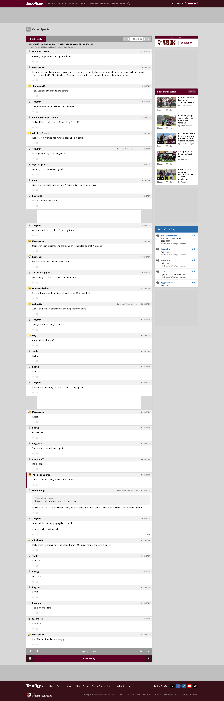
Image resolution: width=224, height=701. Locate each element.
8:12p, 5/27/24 (145, 86)
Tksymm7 (37, 101)
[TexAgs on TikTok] (195, 686)
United (115, 3)
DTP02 (174, 273)
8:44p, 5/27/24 (145, 351)
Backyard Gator (174, 238)
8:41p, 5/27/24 (145, 320)
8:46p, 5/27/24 (145, 459)
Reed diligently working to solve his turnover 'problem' (185, 119)
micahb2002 (38, 540)
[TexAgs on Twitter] (172, 686)
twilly (35, 351)
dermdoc (174, 251)
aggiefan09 (38, 459)
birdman (36, 603)
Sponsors (104, 3)
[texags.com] (34, 4)
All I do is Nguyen (41, 133)
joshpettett (38, 304)
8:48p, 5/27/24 (145, 491)
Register (180, 3)
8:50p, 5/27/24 (145, 519)
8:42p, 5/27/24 (145, 335)
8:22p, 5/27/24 (145, 288)
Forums (51, 3)
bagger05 (37, 196)
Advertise (70, 686)
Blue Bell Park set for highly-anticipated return (186, 100)
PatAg (35, 180)
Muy (34, 335)
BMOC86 (174, 262)
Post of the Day (166, 229)
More (122, 3)
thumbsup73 (38, 86)
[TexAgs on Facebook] (178, 686)
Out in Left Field (40, 51)
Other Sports (41, 29)
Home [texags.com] (51, 686)
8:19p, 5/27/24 (145, 257)
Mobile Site (121, 686)
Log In (172, 3)
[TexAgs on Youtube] (189, 686)
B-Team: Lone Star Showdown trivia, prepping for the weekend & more (186, 137)
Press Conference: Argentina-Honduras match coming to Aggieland (186, 174)
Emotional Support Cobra (45, 117)
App (130, 686)
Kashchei (37, 257)
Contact (86, 686)
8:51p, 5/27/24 (145, 540)
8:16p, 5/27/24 (145, 226)
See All (192, 91)
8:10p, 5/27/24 (145, 67)
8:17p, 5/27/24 (145, 241)
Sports (84, 3)
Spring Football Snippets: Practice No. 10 (186, 154)
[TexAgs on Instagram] (183, 686)
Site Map (110, 686)
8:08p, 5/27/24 (145, 52)
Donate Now (186, 43)
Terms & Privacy (98, 686)
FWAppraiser (38, 67)
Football (62, 3)
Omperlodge (38, 490)
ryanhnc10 (37, 618)
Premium (94, 3)
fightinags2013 (40, 164)
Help (78, 686)
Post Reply (36, 39)
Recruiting (74, 3)
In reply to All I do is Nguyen (127, 149)
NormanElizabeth (41, 288)
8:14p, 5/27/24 (145, 165)
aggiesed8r (174, 284)
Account (60, 686)
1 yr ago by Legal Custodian (65, 47)
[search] (129, 3)
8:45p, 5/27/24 (145, 412)
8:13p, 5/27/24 (145, 149)
